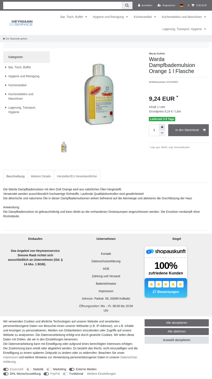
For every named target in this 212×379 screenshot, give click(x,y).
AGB (106, 268)
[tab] (15, 176)
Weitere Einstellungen (101, 373)
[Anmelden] (145, 5)
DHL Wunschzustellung (25, 373)
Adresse (87, 298)
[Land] (181, 5)
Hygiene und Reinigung (109, 17)
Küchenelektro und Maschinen (182, 17)
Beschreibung (15, 176)
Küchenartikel (143, 17)
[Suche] (127, 5)
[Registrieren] (166, 5)
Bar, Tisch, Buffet (72, 17)
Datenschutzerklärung (105, 261)
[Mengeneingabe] (154, 130)
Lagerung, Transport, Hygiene (182, 29)
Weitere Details (41, 176)
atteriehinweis (107, 283)
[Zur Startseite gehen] (15, 38)
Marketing (59, 369)
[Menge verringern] (162, 133)
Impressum (106, 291)
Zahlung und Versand (106, 276)
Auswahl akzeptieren (176, 340)
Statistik (38, 369)
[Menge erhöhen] (162, 127)
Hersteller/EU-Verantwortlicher (77, 176)
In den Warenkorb (190, 130)
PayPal (55, 373)
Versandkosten (181, 147)
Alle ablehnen (177, 331)
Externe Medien (86, 369)
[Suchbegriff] (62, 5)
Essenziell (16, 369)
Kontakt (106, 253)
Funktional (76, 373)
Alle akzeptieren (176, 322)
